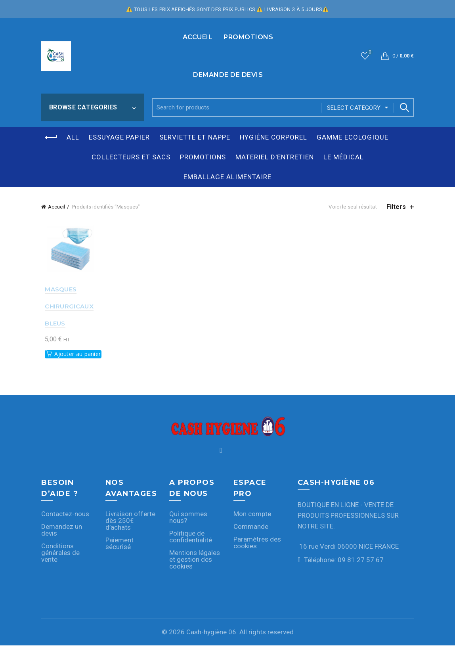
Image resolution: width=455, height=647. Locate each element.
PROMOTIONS (248, 37)
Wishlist (369, 52)
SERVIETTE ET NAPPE (194, 137)
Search (404, 107)
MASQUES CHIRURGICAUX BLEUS (65, 307)
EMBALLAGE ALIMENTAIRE (227, 177)
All (73, 137)
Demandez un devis (61, 531)
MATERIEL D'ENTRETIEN (274, 157)
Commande (250, 528)
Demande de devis (228, 74)
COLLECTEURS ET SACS (131, 157)
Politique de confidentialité (190, 537)
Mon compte (252, 515)
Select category (354, 107)
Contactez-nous (65, 515)
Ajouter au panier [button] (74, 355)
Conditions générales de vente (60, 554)
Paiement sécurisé (119, 544)
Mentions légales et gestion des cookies (194, 560)
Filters (396, 207)
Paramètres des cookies (257, 543)
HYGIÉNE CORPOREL (273, 137)
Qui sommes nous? (188, 518)
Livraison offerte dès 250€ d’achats (130, 521)
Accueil (198, 37)
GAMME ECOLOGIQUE (352, 137)
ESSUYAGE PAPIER (119, 137)
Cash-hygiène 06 (211, 633)
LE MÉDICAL (343, 157)
